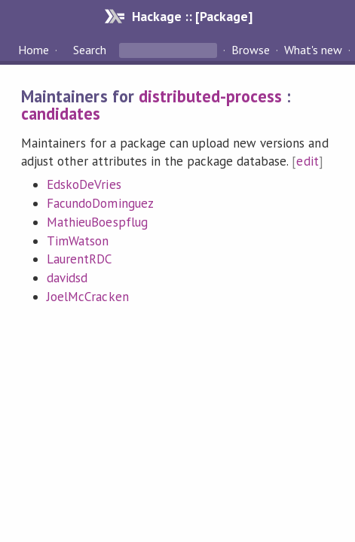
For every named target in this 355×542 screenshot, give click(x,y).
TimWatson (78, 241)
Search (89, 49)
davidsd (67, 277)
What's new (313, 49)
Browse (250, 49)
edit (307, 161)
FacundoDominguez (100, 203)
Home (33, 49)
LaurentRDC (79, 259)
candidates (60, 113)
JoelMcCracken (87, 296)
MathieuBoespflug (97, 222)
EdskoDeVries (84, 184)
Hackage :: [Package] (192, 16)
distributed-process (210, 96)
